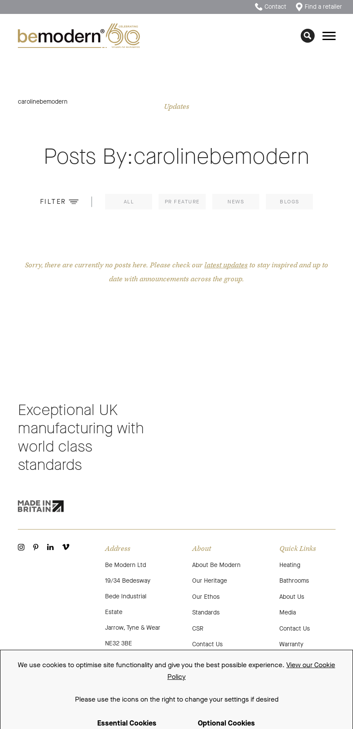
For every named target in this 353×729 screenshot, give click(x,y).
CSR (198, 628)
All (129, 203)
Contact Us (207, 644)
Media (287, 612)
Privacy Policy (130, 674)
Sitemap (27, 674)
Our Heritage (209, 581)
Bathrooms (294, 581)
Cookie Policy (176, 674)
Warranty (291, 644)
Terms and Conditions (75, 674)
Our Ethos (206, 597)
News (235, 203)
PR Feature (182, 203)
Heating (289, 565)
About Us (291, 597)
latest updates (226, 265)
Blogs (289, 203)
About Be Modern (216, 565)
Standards (206, 612)
